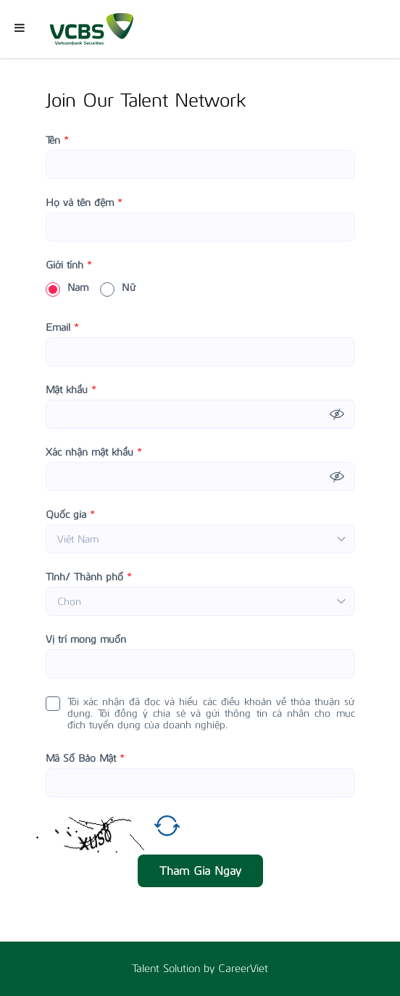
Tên (57, 141)
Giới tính (69, 265)
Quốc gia (70, 515)
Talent (147, 968)
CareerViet (243, 968)
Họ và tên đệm (84, 203)
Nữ (118, 288)
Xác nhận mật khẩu (94, 452)
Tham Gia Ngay (200, 871)
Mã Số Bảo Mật (85, 759)
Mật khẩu (71, 390)
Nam (67, 288)
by (211, 968)
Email (62, 328)
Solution (183, 968)
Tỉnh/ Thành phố (89, 577)
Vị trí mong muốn (86, 640)
